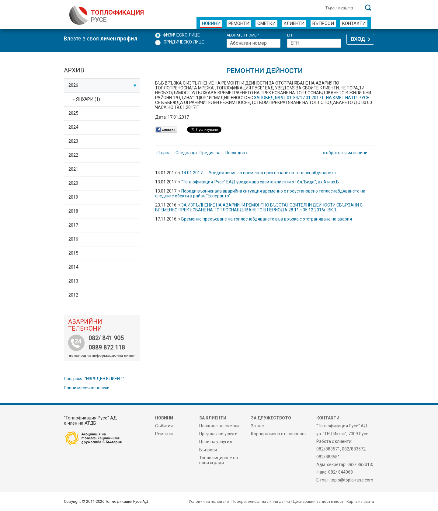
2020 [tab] (73, 183)
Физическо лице (181, 35)
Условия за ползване (209, 501)
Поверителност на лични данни (260, 501)
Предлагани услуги (218, 433)
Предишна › (211, 152)
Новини (211, 23)
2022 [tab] (73, 155)
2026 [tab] (102, 85)
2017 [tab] (73, 225)
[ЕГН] (314, 43)
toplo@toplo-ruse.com (351, 480)
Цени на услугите (216, 441)
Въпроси (323, 23)
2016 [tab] (73, 239)
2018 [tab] (73, 211)
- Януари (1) (86, 99)
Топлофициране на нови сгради (218, 460)
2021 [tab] (73, 169)
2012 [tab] (73, 295)
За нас (257, 425)
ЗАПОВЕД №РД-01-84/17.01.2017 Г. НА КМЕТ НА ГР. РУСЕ (311, 97)
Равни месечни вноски (86, 387)
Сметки (266, 23)
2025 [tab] (73, 113)
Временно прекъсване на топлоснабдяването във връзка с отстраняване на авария (266, 219)
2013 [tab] (73, 281)
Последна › (236, 152)
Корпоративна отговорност (278, 433)
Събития (164, 425)
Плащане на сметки (219, 425)
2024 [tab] (73, 127)
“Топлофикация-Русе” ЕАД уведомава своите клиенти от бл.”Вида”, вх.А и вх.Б (260, 181)
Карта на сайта (360, 501)
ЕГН (290, 35)
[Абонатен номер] (253, 43)
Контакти (354, 23)
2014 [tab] (73, 267)
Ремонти (238, 23)
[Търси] (368, 8)
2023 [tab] (73, 141)
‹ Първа (163, 152)
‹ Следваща (185, 152)
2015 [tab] (73, 253)
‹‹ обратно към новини (345, 152)
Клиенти (293, 23)
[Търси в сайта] (342, 8)
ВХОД (358, 39)
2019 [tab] (73, 197)
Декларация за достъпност (318, 501)
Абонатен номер (243, 35)
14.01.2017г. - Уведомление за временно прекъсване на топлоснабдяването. (259, 172)
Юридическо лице (183, 42)
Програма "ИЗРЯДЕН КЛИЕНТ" (94, 378)
